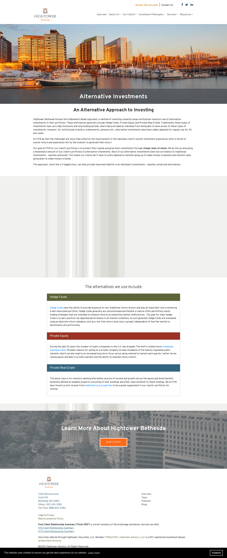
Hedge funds (56, 307)
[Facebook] (181, 5)
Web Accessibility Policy (50, 518)
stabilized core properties (98, 385)
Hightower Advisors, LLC (132, 537)
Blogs (144, 504)
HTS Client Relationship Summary (56, 531)
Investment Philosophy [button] (151, 14)
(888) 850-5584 (57, 508)
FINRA (108, 537)
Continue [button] (216, 553)
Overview (102, 14)
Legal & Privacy (46, 515)
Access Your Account (146, 5)
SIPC (115, 537)
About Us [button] (114, 14)
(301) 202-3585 (54, 504)
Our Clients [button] (129, 14)
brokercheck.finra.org (49, 540)
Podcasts (146, 501)
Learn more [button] (94, 552)
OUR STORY (113, 442)
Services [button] (171, 14)
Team (144, 497)
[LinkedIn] (190, 5)
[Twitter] (185, 5)
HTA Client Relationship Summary (56, 528)
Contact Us (167, 5)
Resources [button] (185, 14)
